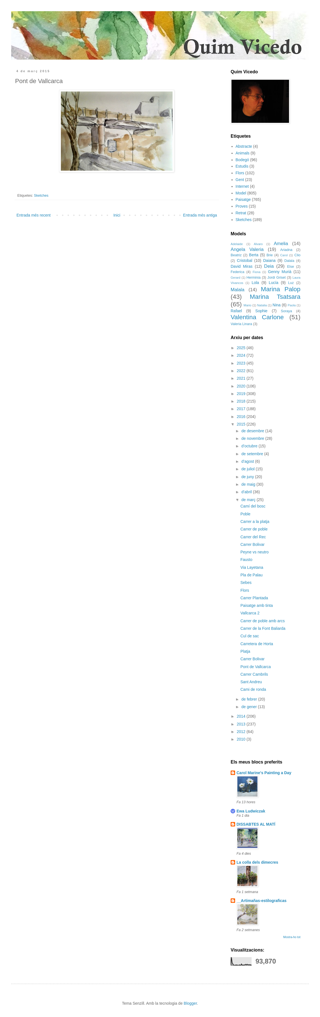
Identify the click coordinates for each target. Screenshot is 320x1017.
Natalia (262, 305)
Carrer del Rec (253, 537)
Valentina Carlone (257, 317)
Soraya (286, 311)
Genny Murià (280, 271)
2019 (242, 393)
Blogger (190, 1003)
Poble (245, 514)
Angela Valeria (247, 249)
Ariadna (286, 250)
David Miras (241, 266)
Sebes (246, 582)
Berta (253, 255)
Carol (284, 255)
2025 (242, 348)
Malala (237, 289)
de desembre (253, 431)
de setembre (252, 454)
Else (290, 267)
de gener (249, 706)
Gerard (235, 277)
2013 (242, 724)
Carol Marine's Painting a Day (264, 773)
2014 (242, 716)
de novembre (253, 438)
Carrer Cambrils (254, 674)
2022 (242, 370)
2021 (242, 378)
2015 (242, 424)
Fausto (246, 559)
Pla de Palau (251, 575)
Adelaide (237, 244)
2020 (242, 386)
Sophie (261, 311)
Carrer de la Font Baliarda (262, 628)
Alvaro (258, 244)
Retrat (241, 213)
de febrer (249, 699)
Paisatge (243, 199)
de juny (248, 477)
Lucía (273, 282)
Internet (242, 186)
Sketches (41, 196)
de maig (248, 484)
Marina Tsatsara (275, 296)
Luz (291, 283)
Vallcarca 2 (249, 613)
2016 (242, 416)
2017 (242, 409)
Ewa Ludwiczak (251, 811)
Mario (247, 305)
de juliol (248, 469)
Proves (242, 206)
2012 (242, 731)
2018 (242, 401)
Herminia (254, 278)
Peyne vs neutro (254, 552)
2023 (242, 363)
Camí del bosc (252, 506)
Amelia (281, 243)
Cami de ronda (253, 689)
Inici (116, 215)
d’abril (247, 492)
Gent (240, 179)
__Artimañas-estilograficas (261, 900)
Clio (297, 255)
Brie (269, 255)
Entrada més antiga (200, 215)
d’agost (248, 461)
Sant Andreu (251, 682)
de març (248, 499)
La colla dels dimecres (257, 862)
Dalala (289, 261)
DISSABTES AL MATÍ (256, 824)
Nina (277, 305)
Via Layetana (251, 567)
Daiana (269, 260)
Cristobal (244, 260)
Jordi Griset (277, 278)
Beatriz (236, 255)
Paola (292, 305)
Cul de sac (249, 636)
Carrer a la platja (254, 521)
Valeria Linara (241, 324)
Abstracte (244, 146)
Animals (243, 153)
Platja (245, 651)
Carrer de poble (254, 529)
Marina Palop (280, 289)
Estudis (242, 166)
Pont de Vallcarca (255, 666)
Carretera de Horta (256, 644)
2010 (242, 739)
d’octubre (249, 446)
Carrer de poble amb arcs (262, 621)
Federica (237, 272)
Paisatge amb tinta (256, 605)
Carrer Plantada (254, 598)
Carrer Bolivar (252, 544)
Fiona (257, 272)
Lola (255, 282)
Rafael (236, 311)
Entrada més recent (33, 215)
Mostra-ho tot (291, 937)
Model (241, 193)
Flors (240, 173)
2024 (242, 355)
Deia (269, 266)
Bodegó (242, 160)
